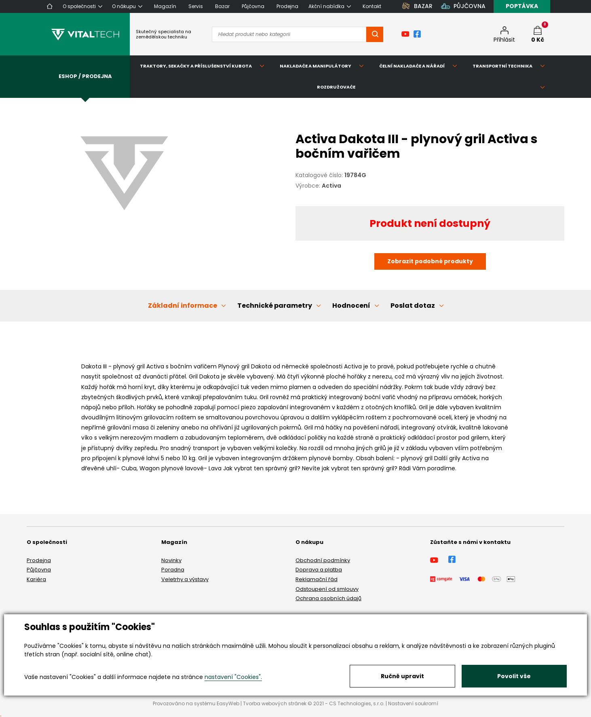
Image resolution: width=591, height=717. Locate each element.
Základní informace (182, 305)
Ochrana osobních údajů (328, 598)
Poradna (172, 569)
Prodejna (39, 560)
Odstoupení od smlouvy (327, 589)
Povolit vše (514, 676)
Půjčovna (39, 569)
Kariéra (36, 579)
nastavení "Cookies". (233, 677)
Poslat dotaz (412, 305)
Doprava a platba (319, 569)
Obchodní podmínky (323, 560)
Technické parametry (274, 305)
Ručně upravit (402, 676)
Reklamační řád (317, 579)
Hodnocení (351, 305)
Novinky (171, 560)
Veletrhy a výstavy (185, 579)
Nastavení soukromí (413, 703)
